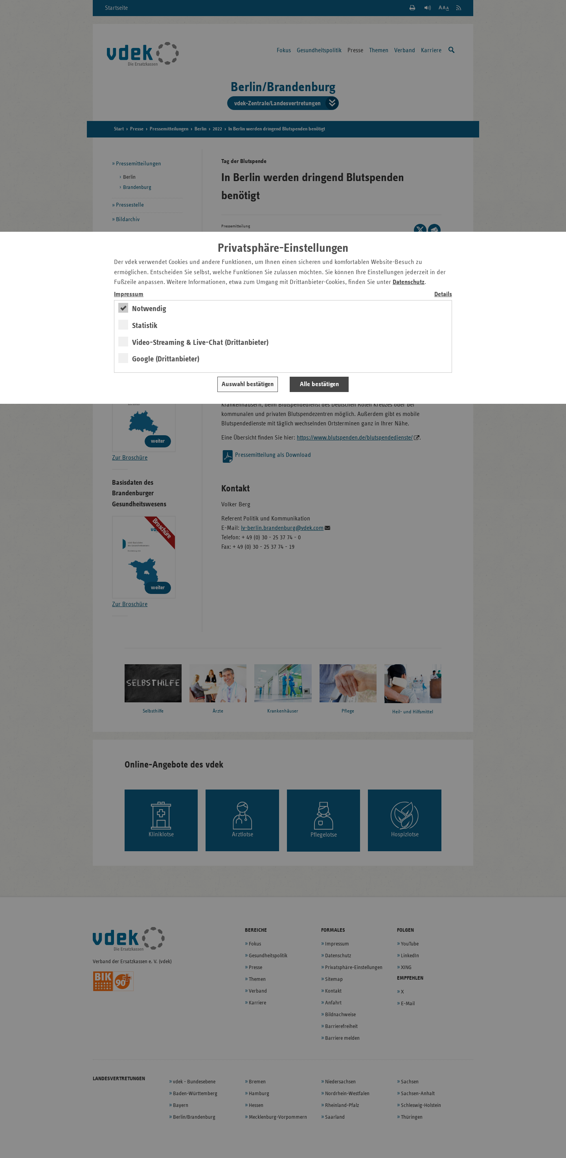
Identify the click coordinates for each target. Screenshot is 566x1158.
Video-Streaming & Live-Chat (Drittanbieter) (200, 342)
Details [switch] (443, 294)
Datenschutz (408, 282)
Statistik (145, 326)
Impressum (128, 294)
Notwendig (149, 309)
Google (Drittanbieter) (165, 359)
